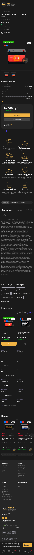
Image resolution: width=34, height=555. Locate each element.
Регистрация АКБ (6, 499)
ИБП (19, 472)
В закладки (5, 30)
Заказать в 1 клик (17, 119)
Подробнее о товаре (9, 454)
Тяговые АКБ (21, 475)
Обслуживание (6, 494)
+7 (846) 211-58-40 (9, 524)
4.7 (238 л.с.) (20, 289)
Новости (4, 469)
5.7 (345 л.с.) (6, 293)
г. (11, 124)
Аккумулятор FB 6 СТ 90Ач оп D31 (8, 332)
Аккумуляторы (5, 11)
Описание (5, 202)
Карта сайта (5, 536)
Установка (4, 485)
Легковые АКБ (21, 467)
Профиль (20, 551)
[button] (31, 435)
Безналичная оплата (7, 496)
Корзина (30, 551)
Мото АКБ (20, 470)
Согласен (27, 545)
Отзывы (23, 202)
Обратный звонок (8, 521)
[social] (3, 518)
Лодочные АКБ (21, 473)
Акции (3, 470)
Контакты (4, 467)
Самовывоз (5, 489)
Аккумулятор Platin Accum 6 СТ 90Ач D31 (24, 333)
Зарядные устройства (23, 477)
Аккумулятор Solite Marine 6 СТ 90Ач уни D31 (25, 439)
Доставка (4, 488)
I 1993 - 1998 (19, 297)
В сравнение (5, 33)
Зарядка (4, 493)
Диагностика (5, 491)
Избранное (14, 551)
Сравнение (25, 551)
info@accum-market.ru (10, 520)
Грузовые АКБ (21, 469)
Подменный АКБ (6, 498)
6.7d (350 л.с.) (27, 293)
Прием (4, 486)
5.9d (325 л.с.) (16, 293)
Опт (19, 486)
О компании (5, 465)
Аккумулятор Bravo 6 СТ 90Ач (8, 439)
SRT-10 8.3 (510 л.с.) (8, 297)
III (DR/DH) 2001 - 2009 (8, 289)
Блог (3, 472)
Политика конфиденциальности (17, 536)
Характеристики (14, 202)
